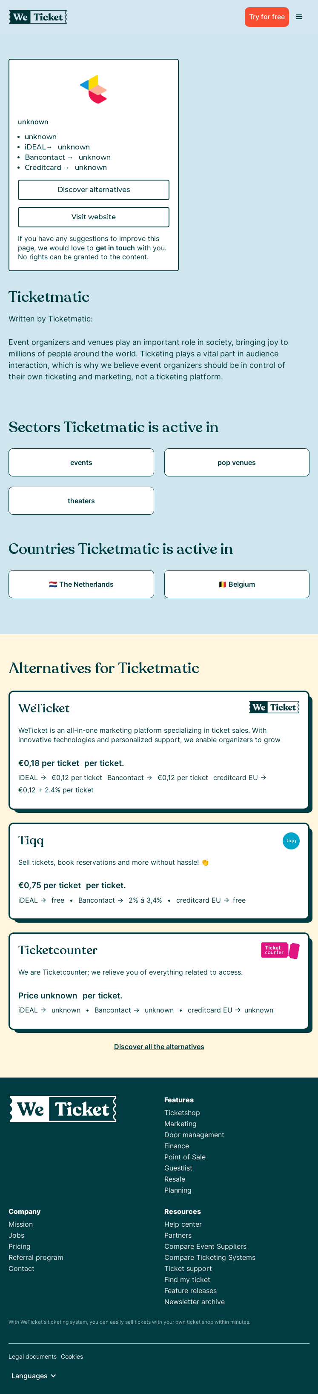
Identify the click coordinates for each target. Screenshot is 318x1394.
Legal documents (33, 1356)
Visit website (94, 217)
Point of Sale (185, 1157)
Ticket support (188, 1268)
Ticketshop (182, 1112)
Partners (178, 1235)
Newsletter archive (194, 1301)
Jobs (16, 1235)
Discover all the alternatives (159, 1046)
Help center (183, 1224)
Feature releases (190, 1290)
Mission (21, 1224)
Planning (178, 1190)
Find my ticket (187, 1279)
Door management (194, 1134)
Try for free (267, 16)
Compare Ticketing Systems (209, 1257)
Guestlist (178, 1168)
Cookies (72, 1356)
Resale (174, 1179)
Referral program (36, 1257)
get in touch (115, 248)
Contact (21, 1268)
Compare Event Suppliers (205, 1246)
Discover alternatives (93, 190)
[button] (299, 17)
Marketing (180, 1123)
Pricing (20, 1246)
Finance (176, 1146)
